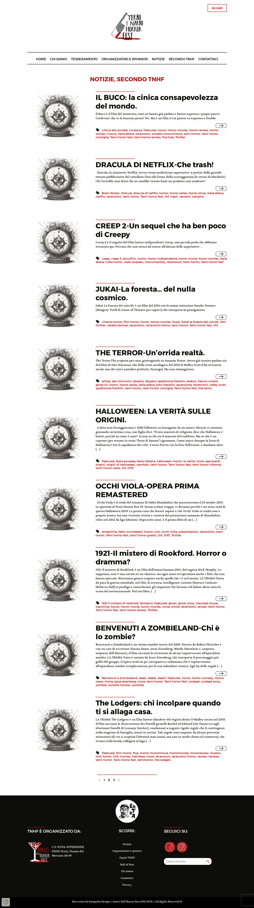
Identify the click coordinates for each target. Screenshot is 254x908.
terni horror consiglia (158, 388)
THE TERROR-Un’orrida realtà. (150, 352)
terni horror (192, 134)
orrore (175, 606)
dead (142, 678)
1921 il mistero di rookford (120, 603)
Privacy (127, 884)
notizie (102, 79)
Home (41, 59)
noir (157, 531)
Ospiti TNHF (127, 857)
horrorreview (199, 753)
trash (174, 196)
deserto (138, 381)
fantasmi (146, 603)
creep (106, 258)
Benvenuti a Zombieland (120, 678)
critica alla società (114, 130)
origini (100, 464)
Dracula (126, 193)
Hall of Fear (127, 864)
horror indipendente (162, 258)
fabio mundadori (130, 531)
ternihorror (145, 760)
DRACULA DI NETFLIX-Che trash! (154, 164)
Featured (149, 130)
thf (167, 196)
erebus (191, 381)
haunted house (207, 603)
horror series (178, 193)
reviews (213, 756)
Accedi (217, 8)
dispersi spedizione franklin (165, 381)
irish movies (121, 756)
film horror (131, 322)
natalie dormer (117, 325)
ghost (172, 603)
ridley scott (218, 385)
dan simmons (122, 381)
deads (152, 678)
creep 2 (116, 258)
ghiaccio (102, 385)
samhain (142, 464)
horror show (197, 193)
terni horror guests (143, 535)
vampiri (184, 196)
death (162, 678)
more (200, 461)
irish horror (103, 756)
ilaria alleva (126, 134)
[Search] (184, 861)
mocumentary (155, 262)
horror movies (178, 130)
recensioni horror (158, 325)
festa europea (125, 461)
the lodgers (163, 760)
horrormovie (159, 753)
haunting (102, 606)
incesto (215, 753)
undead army (210, 681)
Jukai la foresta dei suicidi (199, 322)
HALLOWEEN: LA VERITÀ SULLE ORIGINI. (153, 415)
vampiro (198, 196)
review (202, 606)
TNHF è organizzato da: (54, 831)
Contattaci (208, 59)
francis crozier (208, 381)
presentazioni (188, 531)
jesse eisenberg (125, 681)
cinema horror (112, 322)
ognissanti (212, 461)
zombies (138, 685)
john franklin (165, 385)
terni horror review (147, 137)
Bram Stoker (111, 193)
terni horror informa (206, 464)
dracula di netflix (145, 193)
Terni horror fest (121, 137)
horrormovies (179, 753)
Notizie (158, 59)
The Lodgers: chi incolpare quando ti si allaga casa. (158, 707)
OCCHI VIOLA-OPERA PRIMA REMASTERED (147, 490)
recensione (184, 385)
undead (194, 681)
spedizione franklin (109, 388)
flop (136, 753)
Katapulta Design (99, 901)
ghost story (186, 603)
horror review (198, 130)
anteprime (109, 531)
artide (106, 381)
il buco (111, 134)
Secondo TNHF (181, 59)
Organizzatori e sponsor (125, 59)
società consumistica (167, 134)
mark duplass (133, 262)
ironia (109, 681)
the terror (205, 388)
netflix (100, 196)
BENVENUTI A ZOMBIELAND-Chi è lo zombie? (157, 632)
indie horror (113, 262)
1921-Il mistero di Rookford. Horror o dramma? (161, 557)
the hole (168, 137)
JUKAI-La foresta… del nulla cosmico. (145, 293)
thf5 (130, 468)
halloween (164, 461)
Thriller (180, 137)
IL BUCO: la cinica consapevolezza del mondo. (157, 101)
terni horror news (108, 468)
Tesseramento (84, 59)
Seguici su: (176, 831)
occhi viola (169, 531)
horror (162, 130)
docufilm (129, 258)
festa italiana (146, 461)
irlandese (138, 756)
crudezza (135, 130)
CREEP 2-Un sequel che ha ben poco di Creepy (161, 230)
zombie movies (119, 685)
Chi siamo (58, 59)
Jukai (176, 322)
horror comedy (202, 678)
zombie (101, 685)
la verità (189, 461)
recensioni (142, 134)
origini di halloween (120, 464)
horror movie (188, 258)
